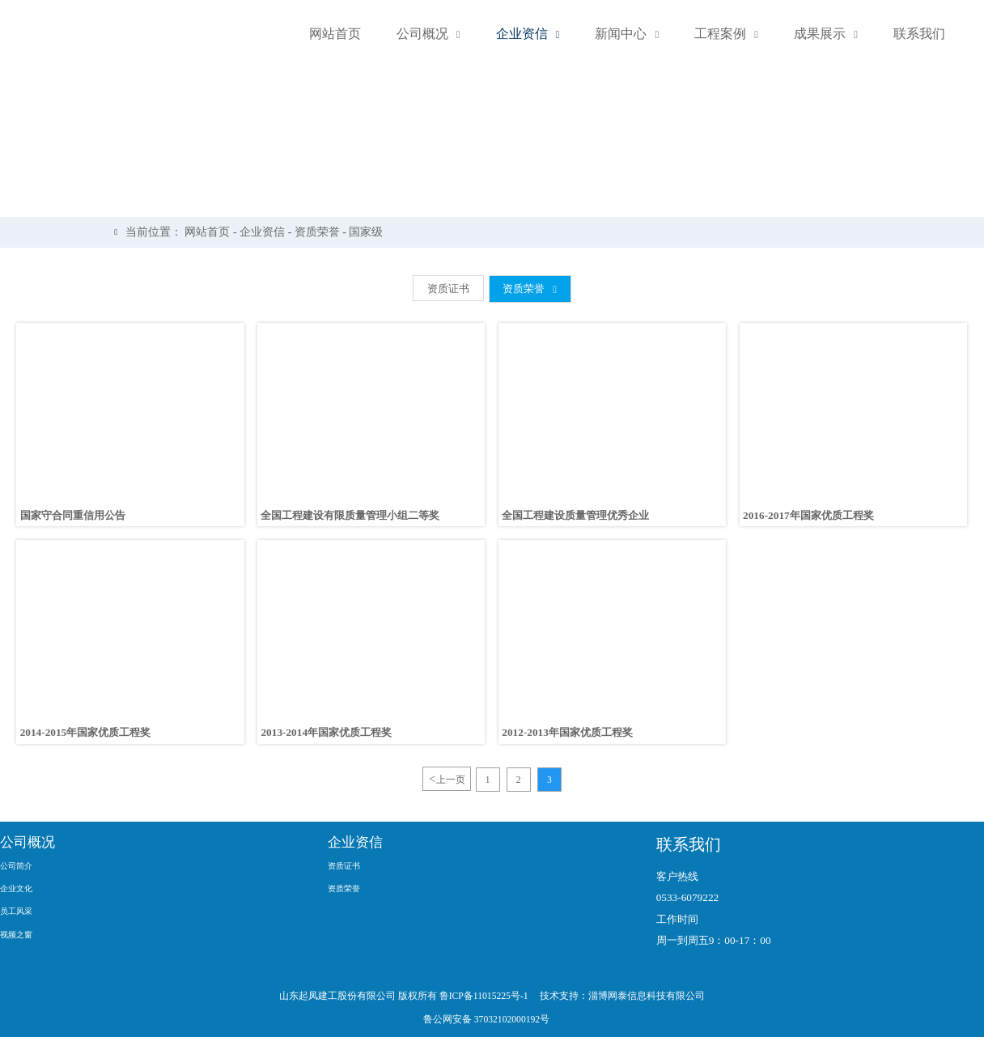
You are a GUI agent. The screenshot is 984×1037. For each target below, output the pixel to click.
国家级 (371, 232)
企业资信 (267, 232)
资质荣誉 (322, 232)
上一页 (446, 779)
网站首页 (212, 232)
